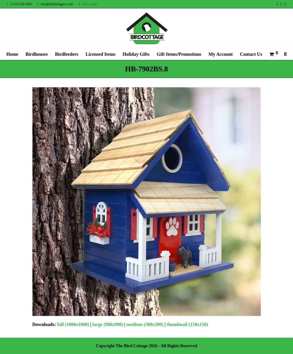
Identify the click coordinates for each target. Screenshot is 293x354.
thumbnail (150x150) (187, 324)
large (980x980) (107, 324)
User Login (89, 4)
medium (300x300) (144, 324)
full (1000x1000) (73, 324)
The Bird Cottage (132, 345)
